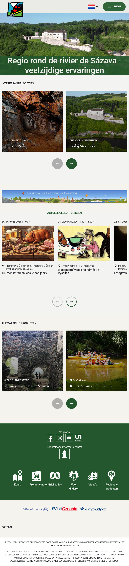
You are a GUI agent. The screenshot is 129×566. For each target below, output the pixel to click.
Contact (7, 527)
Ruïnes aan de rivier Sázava (27, 386)
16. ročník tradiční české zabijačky (24, 273)
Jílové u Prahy (16, 146)
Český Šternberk (82, 146)
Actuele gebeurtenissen (64, 212)
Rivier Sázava (81, 386)
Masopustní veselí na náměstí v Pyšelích (79, 271)
